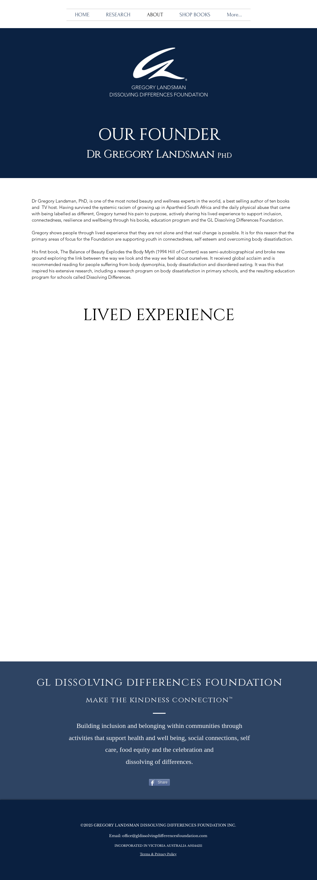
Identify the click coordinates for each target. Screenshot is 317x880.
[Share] (159, 782)
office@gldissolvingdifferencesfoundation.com (164, 835)
